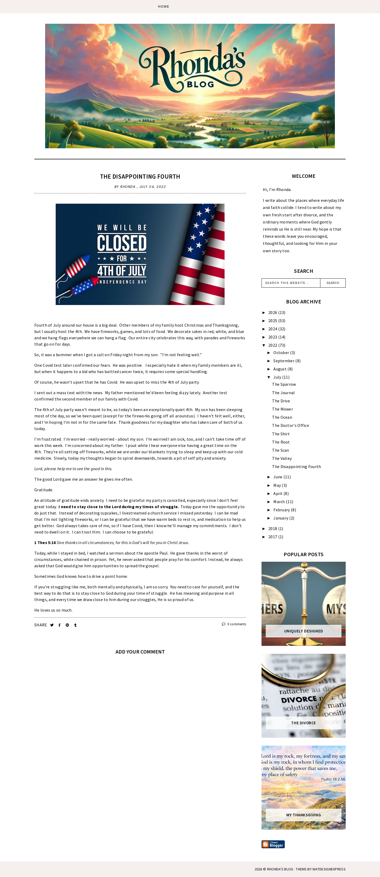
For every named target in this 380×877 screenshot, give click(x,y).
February (282, 509)
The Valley (282, 458)
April (278, 493)
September (284, 360)
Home (164, 6)
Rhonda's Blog (280, 869)
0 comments (234, 624)
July (277, 377)
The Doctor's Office (290, 425)
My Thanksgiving (303, 815)
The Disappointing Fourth (140, 176)
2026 (273, 312)
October (281, 352)
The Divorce (303, 723)
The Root (281, 442)
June (278, 476)
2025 (273, 320)
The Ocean (282, 417)
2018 (273, 528)
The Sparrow (284, 384)
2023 (273, 337)
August (280, 368)
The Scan (280, 450)
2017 (273, 536)
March (279, 501)
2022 (273, 345)
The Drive (281, 400)
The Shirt (281, 433)
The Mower (282, 409)
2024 (273, 328)
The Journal (283, 392)
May (277, 485)
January (281, 518)
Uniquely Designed (303, 631)
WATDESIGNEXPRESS (329, 869)
